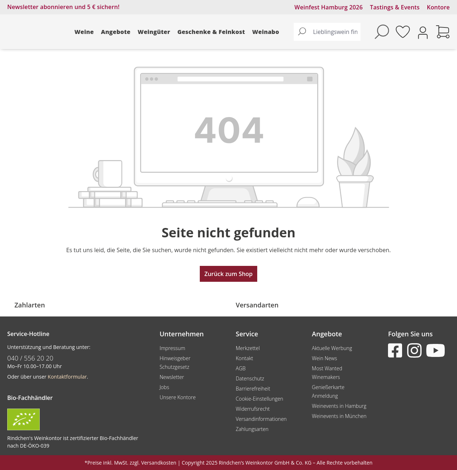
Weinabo (265, 32)
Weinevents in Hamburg (339, 405)
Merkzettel (247, 348)
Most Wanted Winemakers (327, 372)
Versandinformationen (261, 418)
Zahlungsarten (252, 429)
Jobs (164, 387)
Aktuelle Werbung (332, 348)
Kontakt (244, 358)
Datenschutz (250, 378)
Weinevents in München (339, 416)
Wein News (324, 358)
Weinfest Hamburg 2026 (328, 7)
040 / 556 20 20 (30, 358)
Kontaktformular (67, 376)
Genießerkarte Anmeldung (328, 391)
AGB (240, 368)
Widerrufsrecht (253, 408)
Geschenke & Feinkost (211, 32)
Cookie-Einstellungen (259, 398)
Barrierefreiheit (253, 388)
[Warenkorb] (443, 32)
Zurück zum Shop (228, 274)
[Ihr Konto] (423, 32)
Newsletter (172, 377)
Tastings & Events (395, 7)
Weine (84, 32)
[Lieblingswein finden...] (335, 32)
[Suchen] (302, 32)
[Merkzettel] (403, 32)
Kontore (438, 7)
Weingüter (154, 32)
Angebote (116, 32)
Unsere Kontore (178, 397)
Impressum (172, 348)
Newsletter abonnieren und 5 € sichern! (63, 7)
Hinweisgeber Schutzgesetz (175, 362)
